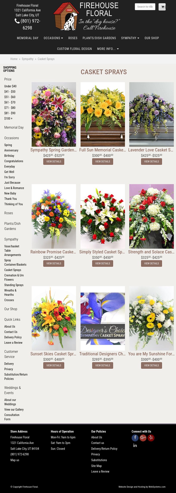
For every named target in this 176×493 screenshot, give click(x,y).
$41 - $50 (9, 91)
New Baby (10, 193)
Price (7, 79)
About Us (9, 326)
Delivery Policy (13, 337)
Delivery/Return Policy (104, 448)
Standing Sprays (13, 285)
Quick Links (12, 319)
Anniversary (11, 150)
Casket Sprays (12, 270)
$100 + (8, 118)
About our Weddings (10, 402)
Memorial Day (28, 38)
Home (14, 59)
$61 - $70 (9, 102)
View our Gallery (13, 409)
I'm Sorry (9, 177)
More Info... (106, 49)
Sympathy (128, 38)
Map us (15, 460)
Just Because (12, 182)
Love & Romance (14, 188)
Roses (72, 38)
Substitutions (99, 460)
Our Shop (152, 38)
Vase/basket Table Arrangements (12, 251)
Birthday (9, 155)
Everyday (9, 166)
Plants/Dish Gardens (99, 38)
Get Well (9, 172)
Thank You (10, 198)
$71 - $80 (9, 107)
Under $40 (10, 86)
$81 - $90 (9, 113)
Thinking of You (13, 204)
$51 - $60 (9, 97)
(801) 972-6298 (20, 454)
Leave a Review (13, 342)
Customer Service (11, 354)
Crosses (9, 300)
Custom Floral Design (74, 49)
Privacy (8, 369)
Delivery (9, 363)
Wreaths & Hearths (10, 292)
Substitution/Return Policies (14, 377)
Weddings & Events (12, 390)
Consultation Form (11, 417)
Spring (8, 145)
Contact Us (10, 332)
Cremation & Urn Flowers (14, 277)
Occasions (52, 38)
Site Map (96, 466)
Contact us (97, 443)
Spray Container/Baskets (14, 262)
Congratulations (13, 161)
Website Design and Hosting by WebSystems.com (141, 486)
